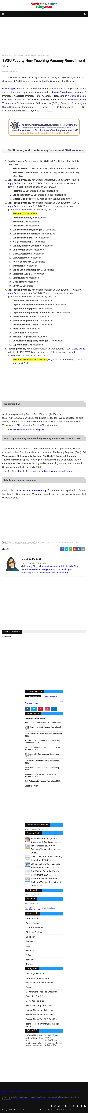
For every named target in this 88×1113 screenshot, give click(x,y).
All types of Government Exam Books (42, 908)
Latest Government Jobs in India (56, 566)
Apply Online (13, 183)
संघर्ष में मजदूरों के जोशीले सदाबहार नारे (52, 1036)
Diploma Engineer (34, 932)
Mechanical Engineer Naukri (39, 1005)
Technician (25, 543)
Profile (75, 1092)
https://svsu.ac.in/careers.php (31, 490)
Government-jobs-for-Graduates (41, 991)
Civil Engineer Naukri (36, 973)
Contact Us (61, 1092)
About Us (10, 1092)
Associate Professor (34, 542)
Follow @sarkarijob (50, 697)
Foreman (50, 542)
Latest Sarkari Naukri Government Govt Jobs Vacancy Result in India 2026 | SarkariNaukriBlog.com (45, 1110)
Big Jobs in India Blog (58, 572)
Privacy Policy (28, 1092)
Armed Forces (33, 923)
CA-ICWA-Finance (34, 927)
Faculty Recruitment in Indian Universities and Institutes (46, 471)
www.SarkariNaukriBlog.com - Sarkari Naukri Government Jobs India (36, 1099)
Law (28, 946)
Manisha (6, 71)
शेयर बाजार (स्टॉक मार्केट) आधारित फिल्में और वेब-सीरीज (54, 1044)
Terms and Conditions (42, 1092)
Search (53, 1092)
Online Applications (12, 88)
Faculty (43, 542)
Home (4, 55)
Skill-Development (15, 543)
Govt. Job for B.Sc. (35, 1001)
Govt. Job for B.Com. (36, 996)
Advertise (68, 1092)
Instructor (70, 542)
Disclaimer (18, 1092)
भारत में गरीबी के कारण (51, 1040)
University (10, 55)
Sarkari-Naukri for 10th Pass (40, 1014)
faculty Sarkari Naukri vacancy (67, 92)
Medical (30, 950)
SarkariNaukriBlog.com (40, 569)
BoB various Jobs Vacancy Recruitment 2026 (43, 781)
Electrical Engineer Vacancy (39, 982)
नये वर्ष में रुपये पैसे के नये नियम (33, 1035)
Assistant (10, 542)
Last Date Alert (34, 910)
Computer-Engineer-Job (37, 978)
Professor (5, 543)
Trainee (29, 964)
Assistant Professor (20, 542)
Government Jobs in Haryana (29, 429)
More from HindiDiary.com (33, 1046)
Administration (33, 918)
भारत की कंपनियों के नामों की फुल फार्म (34, 1039)
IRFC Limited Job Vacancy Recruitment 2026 (43, 722)
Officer (76, 542)
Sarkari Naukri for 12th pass (40, 1010)
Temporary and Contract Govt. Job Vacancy (42, 1025)
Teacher (29, 959)
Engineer (30, 937)
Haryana (57, 542)
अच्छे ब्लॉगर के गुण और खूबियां (33, 1043)
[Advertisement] (44, 35)
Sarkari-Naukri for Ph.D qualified (41, 1019)
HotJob (63, 542)
